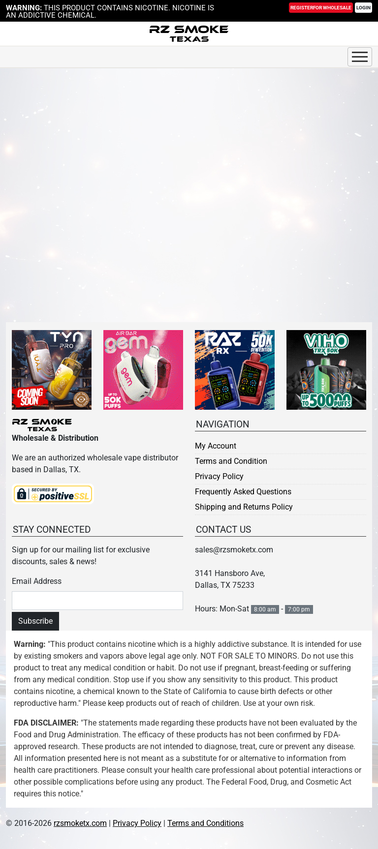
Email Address (37, 581)
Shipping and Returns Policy (244, 507)
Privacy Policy (219, 476)
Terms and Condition (231, 461)
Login (363, 7)
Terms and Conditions (205, 823)
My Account (215, 446)
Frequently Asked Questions (243, 491)
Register (320, 7)
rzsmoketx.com (80, 823)
